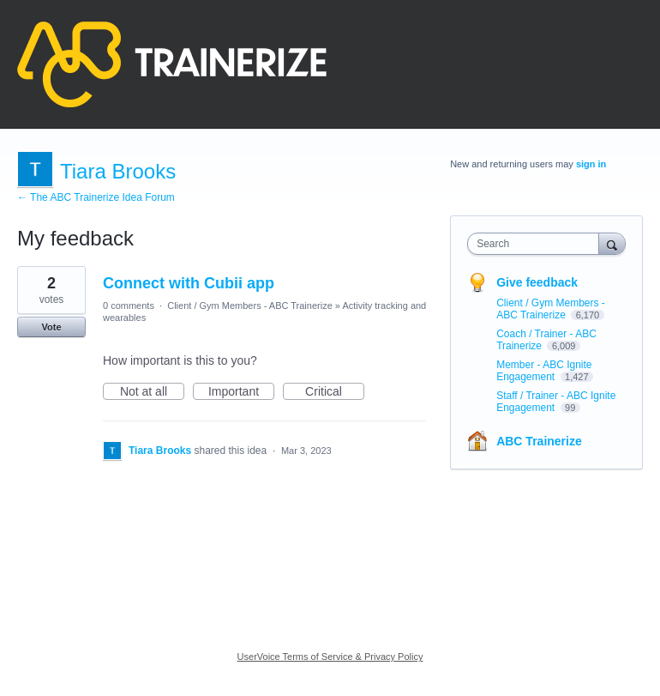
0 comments (128, 305)
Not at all (152, 392)
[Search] (612, 243)
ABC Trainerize (539, 441)
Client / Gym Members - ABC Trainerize (250, 305)
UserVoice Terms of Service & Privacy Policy (330, 656)
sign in (591, 164)
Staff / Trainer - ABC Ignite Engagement (555, 402)
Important (241, 392)
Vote (51, 327)
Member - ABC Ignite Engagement (543, 371)
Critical (334, 392)
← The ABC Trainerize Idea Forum (96, 197)
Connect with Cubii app (188, 283)
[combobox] (536, 244)
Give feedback (537, 282)
